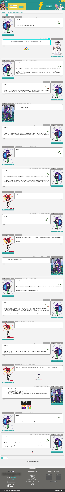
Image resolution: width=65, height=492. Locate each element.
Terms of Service (57, 490)
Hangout (38, 379)
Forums (63, 1)
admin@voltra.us (13, 477)
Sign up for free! (37, 463)
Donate (58, 479)
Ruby (57, 39)
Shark (8, 192)
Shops (58, 476)
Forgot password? (21, 5)
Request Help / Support (11, 481)
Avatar (49, 476)
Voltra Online (4, 1)
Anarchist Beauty (8, 103)
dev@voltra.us (13, 479)
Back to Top (32, 468)
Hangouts (9, 12)
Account (48, 479)
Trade (12, 34)
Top (62, 490)
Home (60, 1)
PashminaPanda (8, 17)
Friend (4, 34)
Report (61, 28)
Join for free (49, 6)
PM (8, 34)
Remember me (12, 8)
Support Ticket (53, 481)
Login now (31, 462)
